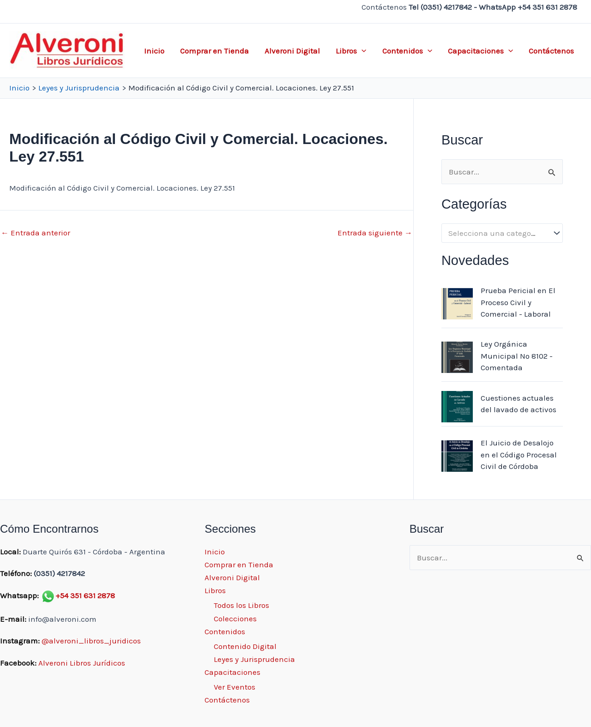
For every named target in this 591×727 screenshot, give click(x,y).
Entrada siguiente (375, 233)
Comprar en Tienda (214, 50)
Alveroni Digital (292, 50)
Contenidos (407, 50)
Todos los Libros (241, 605)
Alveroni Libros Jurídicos (81, 662)
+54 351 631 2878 (85, 595)
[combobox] (502, 233)
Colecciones (235, 618)
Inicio (154, 50)
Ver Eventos (234, 686)
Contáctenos (551, 50)
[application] (361, 50)
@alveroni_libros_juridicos (91, 640)
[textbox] (497, 233)
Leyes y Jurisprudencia (254, 659)
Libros (351, 50)
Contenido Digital (245, 646)
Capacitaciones (480, 50)
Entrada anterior (35, 233)
